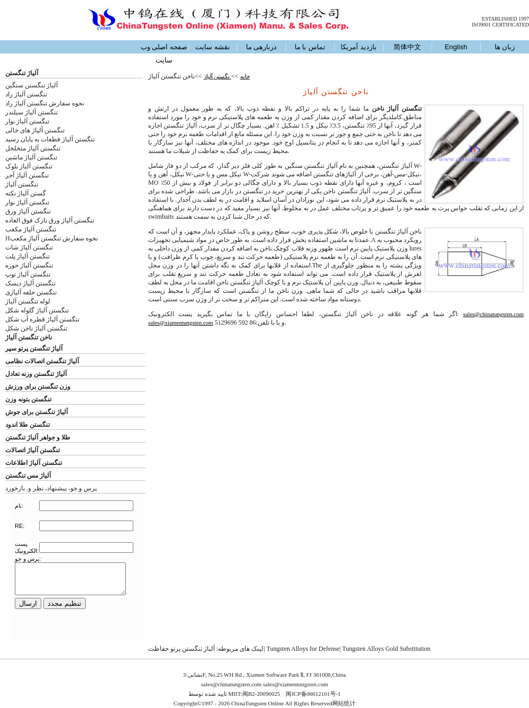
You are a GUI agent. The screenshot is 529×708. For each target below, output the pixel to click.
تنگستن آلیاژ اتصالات (32, 450)
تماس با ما (310, 47)
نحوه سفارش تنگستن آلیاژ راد (44, 103)
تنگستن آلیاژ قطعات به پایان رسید (50, 139)
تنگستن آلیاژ (21, 184)
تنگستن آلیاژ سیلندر (31, 112)
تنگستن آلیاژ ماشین (31, 157)
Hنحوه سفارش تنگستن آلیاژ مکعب (51, 238)
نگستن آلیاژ (218, 76)
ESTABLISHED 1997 (505, 19)
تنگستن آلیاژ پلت (27, 256)
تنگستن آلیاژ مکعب (30, 229)
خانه (245, 76)
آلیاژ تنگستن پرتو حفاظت (181, 648)
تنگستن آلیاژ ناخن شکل (36, 328)
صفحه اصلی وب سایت (164, 53)
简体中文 (407, 47)
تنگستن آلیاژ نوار (27, 121)
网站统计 (343, 703)
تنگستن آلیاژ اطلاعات (33, 463)
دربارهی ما (261, 47)
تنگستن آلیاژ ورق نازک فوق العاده (49, 220)
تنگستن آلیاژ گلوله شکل (37, 310)
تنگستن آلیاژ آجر (27, 175)
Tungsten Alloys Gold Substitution (386, 648)
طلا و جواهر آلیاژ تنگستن (37, 437)
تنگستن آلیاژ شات (29, 247)
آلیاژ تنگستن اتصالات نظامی (42, 361)
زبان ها (505, 47)
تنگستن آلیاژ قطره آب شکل (42, 319)
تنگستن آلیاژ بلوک (28, 166)
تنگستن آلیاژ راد (26, 94)
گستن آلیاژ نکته (25, 193)
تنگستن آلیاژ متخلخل (32, 148)
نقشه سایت (212, 47)
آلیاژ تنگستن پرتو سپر (33, 348)
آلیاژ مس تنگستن (28, 475)
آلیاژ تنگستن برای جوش (36, 412)
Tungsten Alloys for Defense (303, 648)
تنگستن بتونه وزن (28, 399)
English (456, 47)
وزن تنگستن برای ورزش (37, 386)
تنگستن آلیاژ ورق (28, 211)
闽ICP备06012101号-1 (313, 694)
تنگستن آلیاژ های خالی (35, 130)
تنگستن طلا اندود (27, 424)
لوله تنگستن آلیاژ (27, 301)
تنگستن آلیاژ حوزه (29, 265)
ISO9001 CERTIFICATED (500, 25)
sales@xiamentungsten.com (180, 322)
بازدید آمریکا (359, 47)
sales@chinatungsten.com (493, 314)
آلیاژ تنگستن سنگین (31, 85)
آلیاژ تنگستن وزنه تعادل (36, 374)
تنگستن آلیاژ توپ (27, 274)
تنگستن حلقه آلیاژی (31, 292)
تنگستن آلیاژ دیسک (30, 283)
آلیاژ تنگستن (21, 73)
